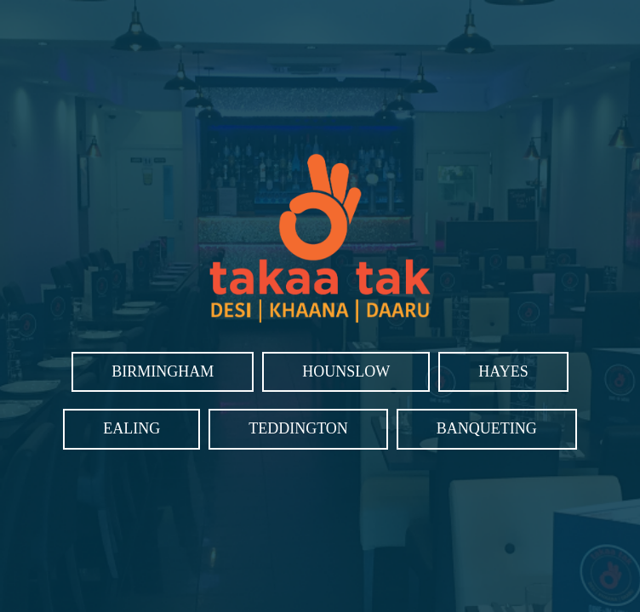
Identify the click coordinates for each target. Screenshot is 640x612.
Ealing (131, 428)
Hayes (503, 371)
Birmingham (162, 371)
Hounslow (346, 371)
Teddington (298, 428)
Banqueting (487, 428)
